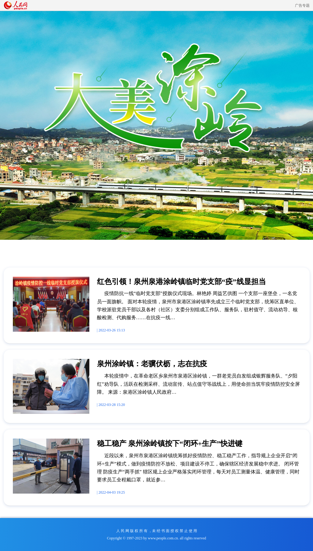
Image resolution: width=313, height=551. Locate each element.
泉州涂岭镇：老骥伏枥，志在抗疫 (152, 364)
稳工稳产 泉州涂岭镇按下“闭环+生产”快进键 (170, 443)
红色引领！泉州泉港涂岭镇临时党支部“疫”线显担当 (181, 282)
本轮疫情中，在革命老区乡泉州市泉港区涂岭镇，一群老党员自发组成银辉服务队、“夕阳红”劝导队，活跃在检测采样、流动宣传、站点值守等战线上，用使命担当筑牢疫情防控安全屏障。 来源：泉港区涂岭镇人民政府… (198, 384)
